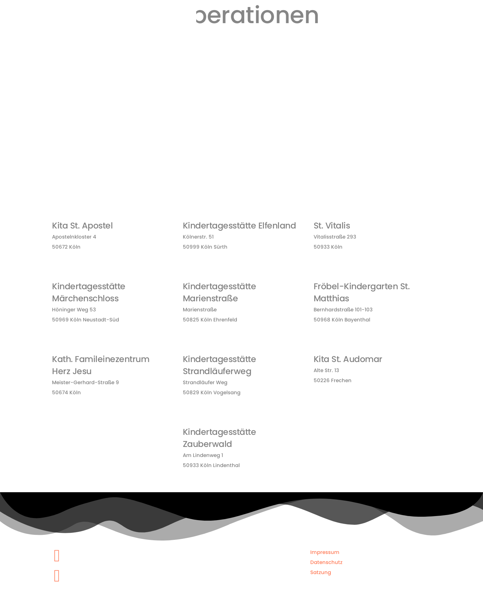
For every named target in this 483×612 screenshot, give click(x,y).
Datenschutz (326, 559)
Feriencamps (341, 40)
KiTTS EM (421, 45)
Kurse (307, 40)
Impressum (324, 549)
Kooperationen (385, 40)
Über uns (282, 45)
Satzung (320, 569)
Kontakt (449, 40)
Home (258, 40)
